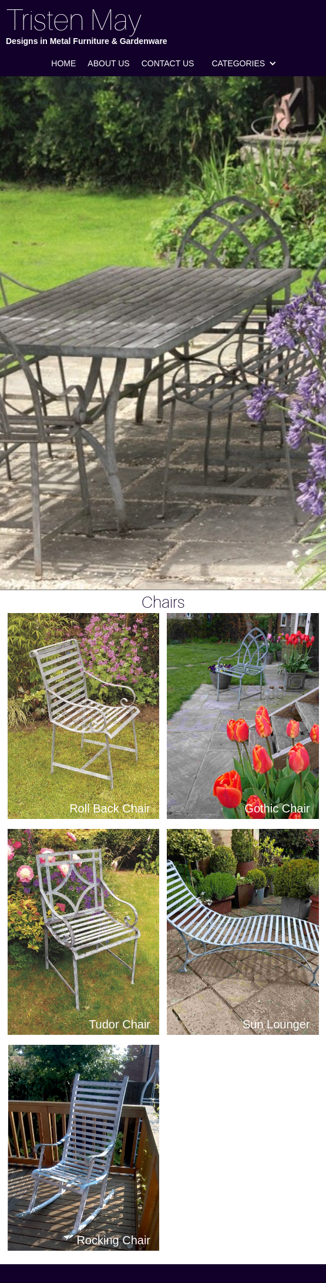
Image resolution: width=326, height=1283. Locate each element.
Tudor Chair (119, 1024)
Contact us (168, 63)
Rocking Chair (113, 1240)
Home (63, 63)
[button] (244, 63)
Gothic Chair (277, 808)
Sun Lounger (276, 1024)
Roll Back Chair (109, 808)
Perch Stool (279, 1240)
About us (108, 63)
